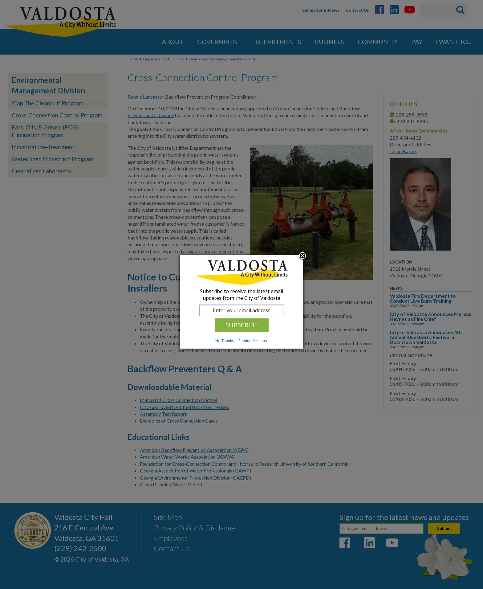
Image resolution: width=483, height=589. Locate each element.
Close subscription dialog (302, 256)
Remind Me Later (253, 340)
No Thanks (224, 340)
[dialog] (241, 302)
